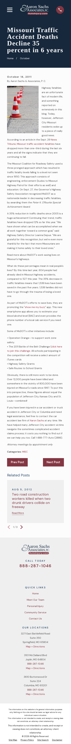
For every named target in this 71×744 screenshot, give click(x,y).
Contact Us (35, 618)
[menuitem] (13, 740)
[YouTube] (39, 575)
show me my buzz (35, 307)
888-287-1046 (35, 565)
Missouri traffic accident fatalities (35, 144)
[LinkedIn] (47, 575)
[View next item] (21, 527)
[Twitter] (24, 575)
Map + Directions (35, 646)
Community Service (35, 612)
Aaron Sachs (37, 420)
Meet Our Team (35, 599)
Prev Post (17, 462)
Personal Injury (35, 606)
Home (35, 593)
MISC (25, 451)
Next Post (53, 462)
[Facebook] (31, 575)
